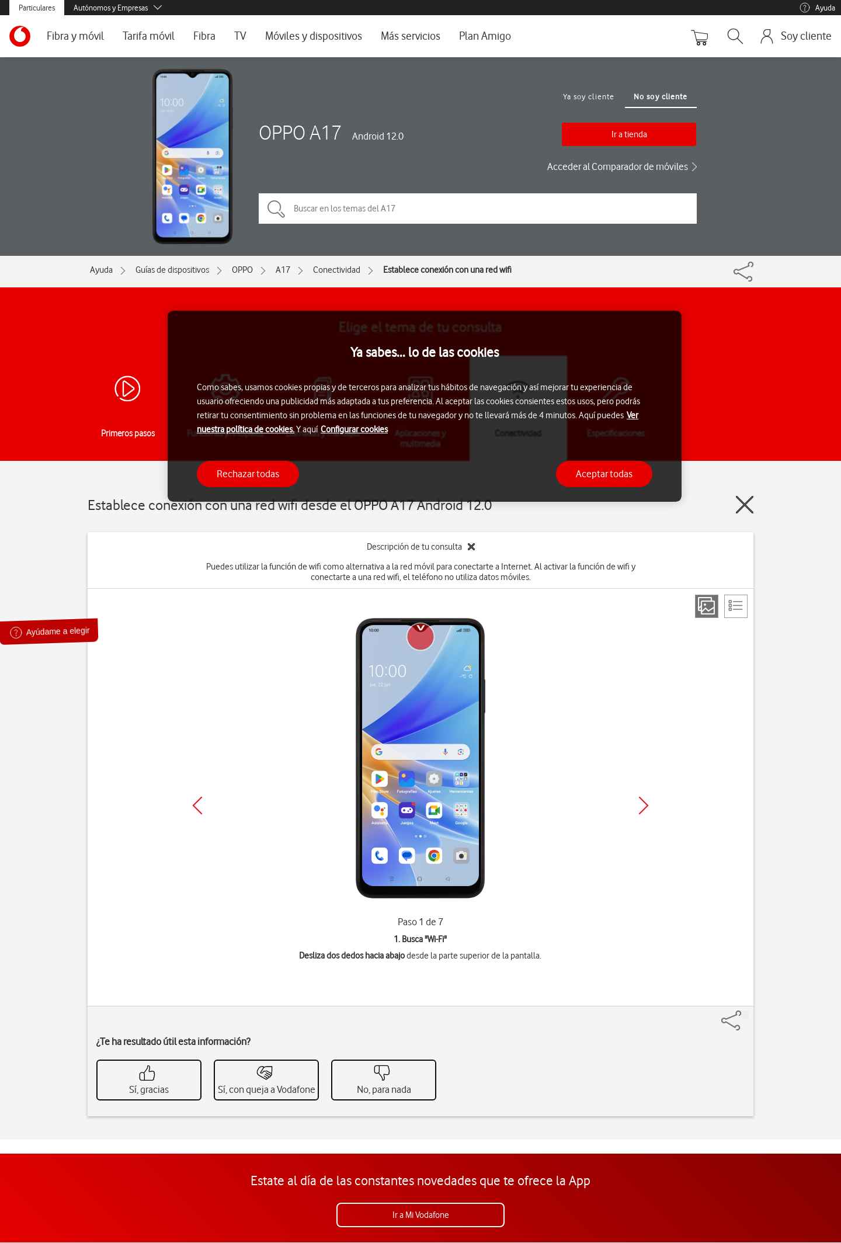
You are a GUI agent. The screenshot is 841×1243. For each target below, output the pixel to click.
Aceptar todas (604, 474)
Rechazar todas (248, 474)
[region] (425, 406)
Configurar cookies (354, 429)
